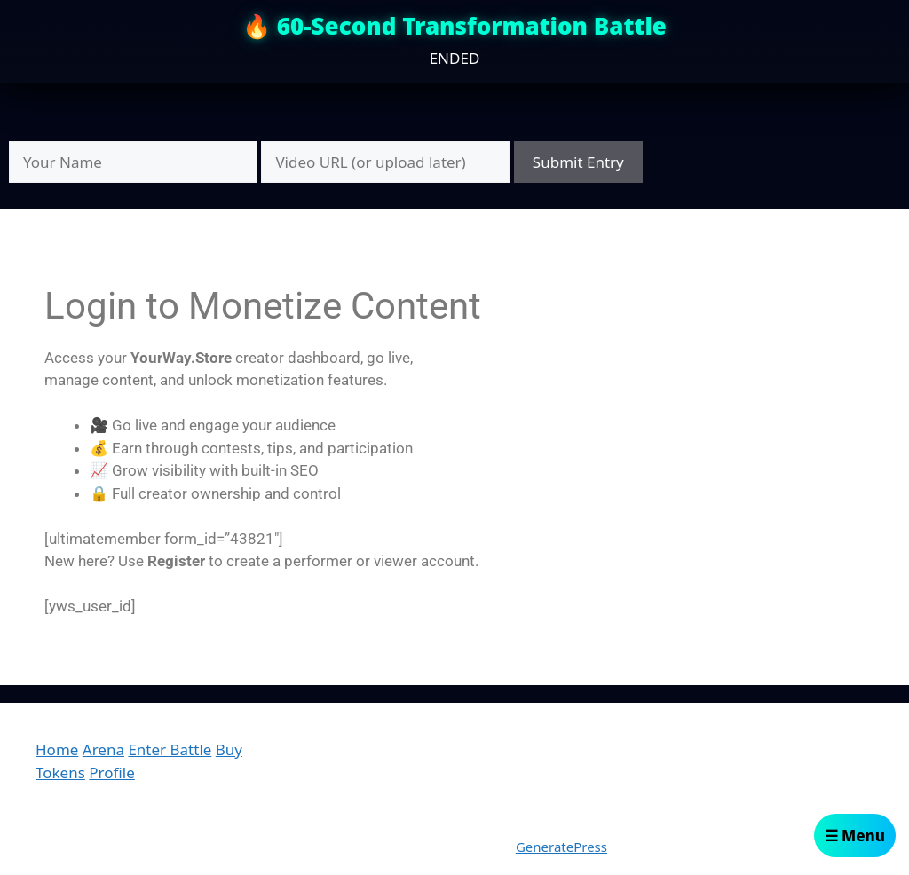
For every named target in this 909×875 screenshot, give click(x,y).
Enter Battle (169, 749)
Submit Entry (578, 162)
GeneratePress (561, 846)
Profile (111, 772)
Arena (103, 749)
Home (57, 749)
